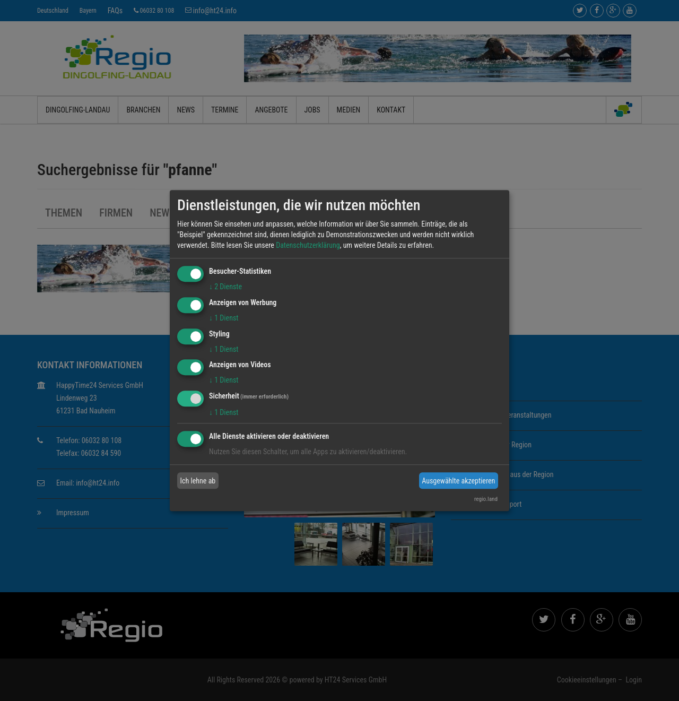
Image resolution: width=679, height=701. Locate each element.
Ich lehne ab (198, 481)
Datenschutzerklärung (308, 245)
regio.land (486, 499)
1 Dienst (223, 318)
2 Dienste (225, 286)
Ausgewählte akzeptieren (458, 481)
